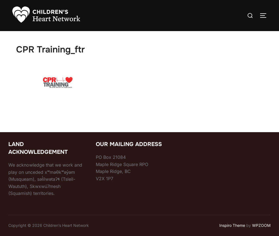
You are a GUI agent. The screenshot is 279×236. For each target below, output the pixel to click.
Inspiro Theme (232, 225)
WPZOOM (261, 225)
